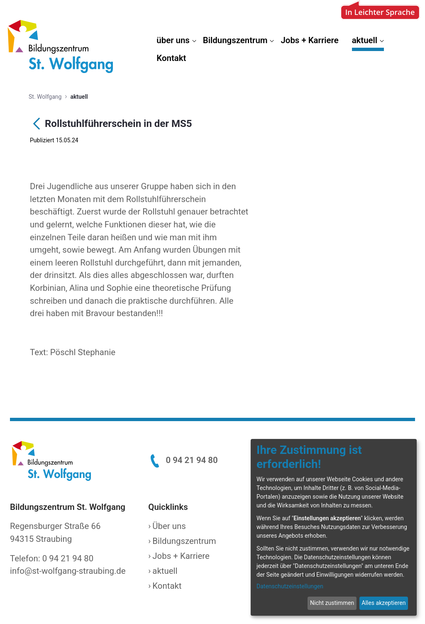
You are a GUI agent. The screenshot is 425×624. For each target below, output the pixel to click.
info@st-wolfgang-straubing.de (68, 571)
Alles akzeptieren (383, 603)
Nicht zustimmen (332, 603)
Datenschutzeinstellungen (289, 586)
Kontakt (166, 586)
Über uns (169, 526)
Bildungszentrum (184, 541)
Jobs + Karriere (181, 556)
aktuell (164, 571)
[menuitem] (176, 42)
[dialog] (334, 527)
